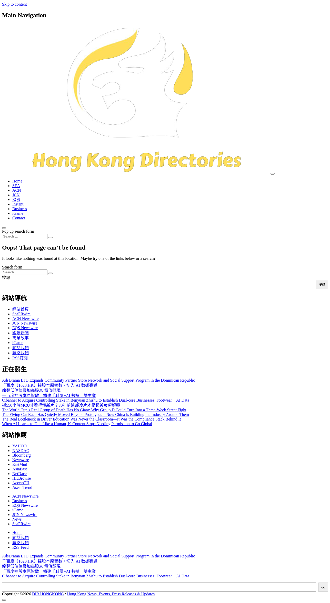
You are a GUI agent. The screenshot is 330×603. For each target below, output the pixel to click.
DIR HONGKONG (48, 594)
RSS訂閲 (20, 358)
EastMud (19, 464)
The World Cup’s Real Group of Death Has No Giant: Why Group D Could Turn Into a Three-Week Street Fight (94, 410)
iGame (17, 213)
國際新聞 (20, 333)
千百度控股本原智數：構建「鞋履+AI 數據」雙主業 (49, 395)
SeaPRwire (21, 314)
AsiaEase (20, 469)
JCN (15, 195)
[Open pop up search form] (4, 228)
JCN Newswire (24, 323)
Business (19, 209)
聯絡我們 (20, 353)
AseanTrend (22, 487)
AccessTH (20, 483)
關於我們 (20, 348)
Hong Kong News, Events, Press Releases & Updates (111, 594)
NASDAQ (20, 450)
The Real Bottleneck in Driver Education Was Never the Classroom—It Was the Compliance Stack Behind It (91, 419)
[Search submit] (50, 237)
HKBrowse (21, 478)
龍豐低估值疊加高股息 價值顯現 (31, 390)
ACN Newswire (25, 318)
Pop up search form (18, 231)
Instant (18, 204)
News (17, 519)
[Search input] (24, 236)
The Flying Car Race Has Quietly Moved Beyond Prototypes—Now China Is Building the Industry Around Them (95, 414)
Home (17, 181)
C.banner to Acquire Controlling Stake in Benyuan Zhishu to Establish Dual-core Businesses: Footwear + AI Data (95, 400)
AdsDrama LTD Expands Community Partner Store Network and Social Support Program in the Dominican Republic (98, 380)
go (323, 587)
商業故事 (20, 338)
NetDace (19, 473)
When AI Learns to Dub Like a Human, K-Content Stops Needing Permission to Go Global (77, 424)
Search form (12, 267)
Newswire (20, 460)
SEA (16, 186)
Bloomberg (21, 455)
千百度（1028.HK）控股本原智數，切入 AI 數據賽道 (49, 385)
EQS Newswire (25, 328)
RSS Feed (20, 547)
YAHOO (19, 446)
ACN (16, 190)
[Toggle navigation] (273, 174)
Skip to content (14, 4)
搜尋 (6, 277)
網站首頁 (20, 309)
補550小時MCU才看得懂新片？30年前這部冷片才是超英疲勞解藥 (61, 405)
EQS (16, 199)
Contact (18, 218)
